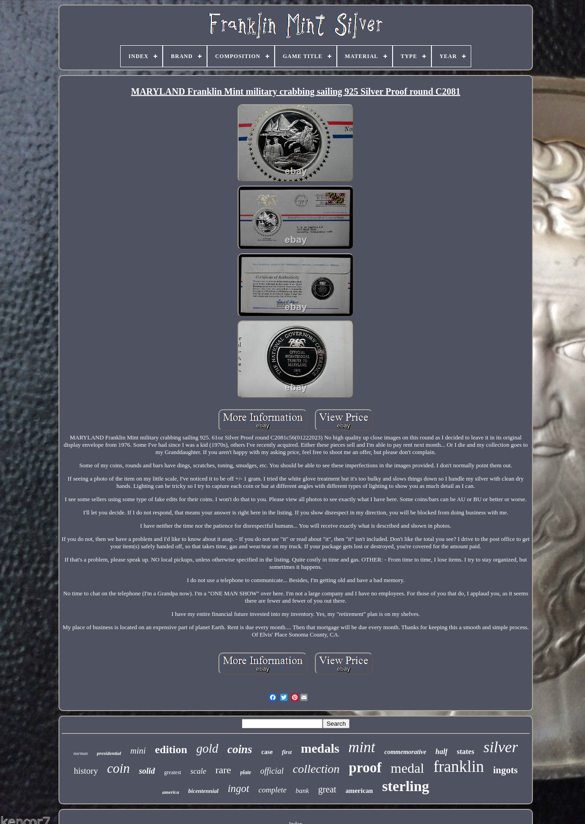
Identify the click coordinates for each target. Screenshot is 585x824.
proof (365, 768)
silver (501, 746)
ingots (505, 770)
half (442, 751)
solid (147, 771)
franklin (458, 767)
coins (240, 749)
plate (245, 772)
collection (316, 769)
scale (198, 771)
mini (138, 750)
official (272, 771)
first (287, 752)
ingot (238, 788)
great (327, 789)
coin (118, 768)
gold (207, 748)
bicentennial (203, 790)
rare (223, 770)
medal (407, 768)
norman (81, 753)
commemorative (405, 752)
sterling (405, 786)
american (359, 790)
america (170, 792)
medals (320, 748)
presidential (109, 753)
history (86, 771)
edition (171, 749)
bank (302, 790)
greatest (172, 772)
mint (361, 747)
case (267, 752)
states (465, 751)
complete (272, 790)
